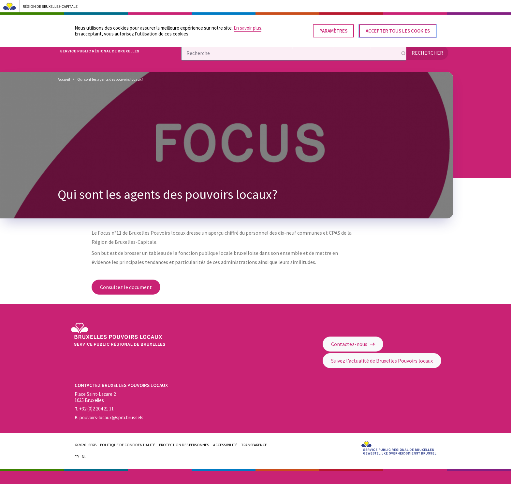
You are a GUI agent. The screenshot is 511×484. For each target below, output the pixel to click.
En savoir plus (247, 25)
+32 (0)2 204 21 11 (94, 409)
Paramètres (333, 28)
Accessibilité (225, 444)
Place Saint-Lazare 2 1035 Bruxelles (95, 397)
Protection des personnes (184, 444)
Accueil (64, 79)
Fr (77, 456)
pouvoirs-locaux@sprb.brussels (109, 417)
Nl (84, 456)
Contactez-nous (353, 344)
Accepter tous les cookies (398, 28)
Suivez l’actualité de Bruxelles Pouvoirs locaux (382, 360)
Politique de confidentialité (127, 444)
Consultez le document (126, 287)
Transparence (254, 444)
